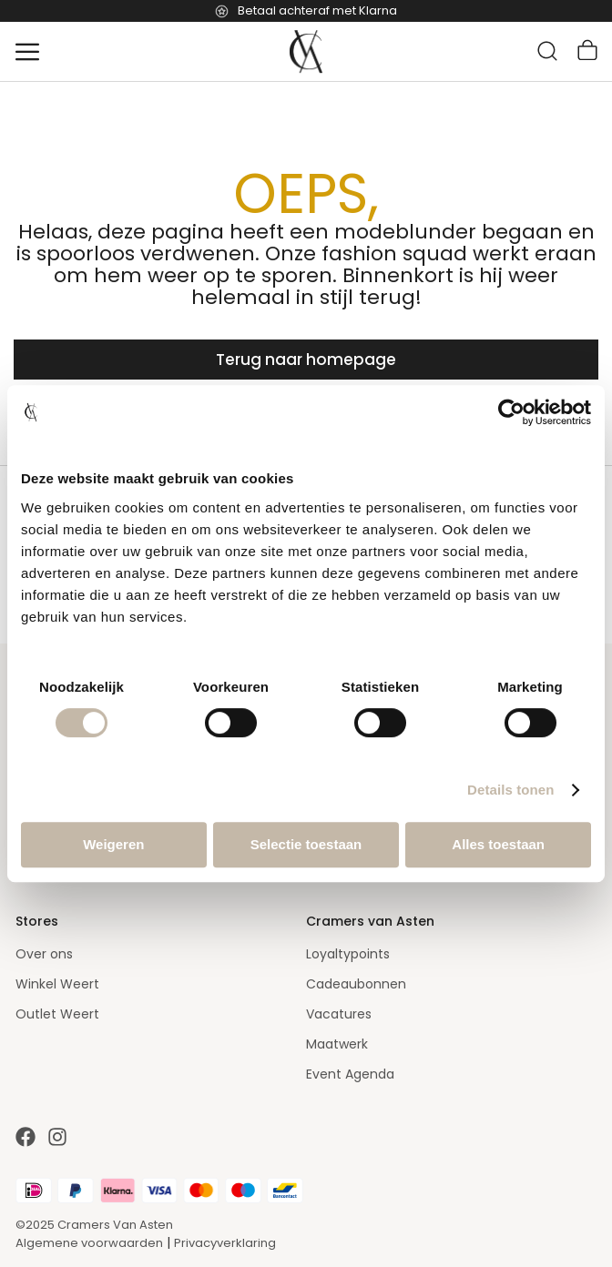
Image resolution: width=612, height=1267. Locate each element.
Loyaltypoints (348, 954)
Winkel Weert (57, 984)
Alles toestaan (498, 844)
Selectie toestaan (306, 844)
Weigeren (113, 844)
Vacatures (339, 1014)
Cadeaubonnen (356, 984)
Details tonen (510, 789)
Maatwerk (337, 1044)
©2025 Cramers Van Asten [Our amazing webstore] (94, 1224)
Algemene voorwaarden (89, 1243)
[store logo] (306, 52)
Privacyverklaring (225, 1243)
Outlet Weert (57, 1014)
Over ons (44, 954)
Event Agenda (350, 1074)
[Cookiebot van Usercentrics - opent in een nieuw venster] (511, 412)
